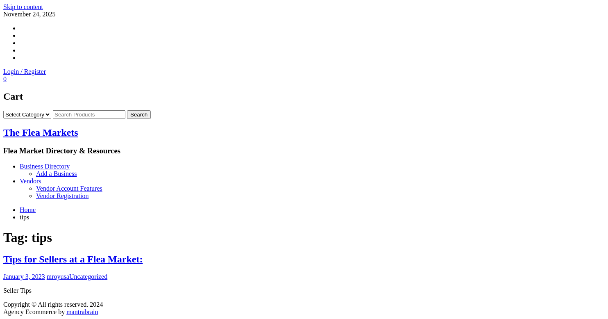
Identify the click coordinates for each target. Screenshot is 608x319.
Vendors (30, 181)
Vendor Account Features (69, 188)
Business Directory (45, 166)
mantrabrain (82, 311)
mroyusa (58, 276)
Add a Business (56, 173)
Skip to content (23, 6)
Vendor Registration (62, 195)
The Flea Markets (40, 132)
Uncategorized (88, 276)
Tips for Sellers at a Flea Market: (73, 259)
